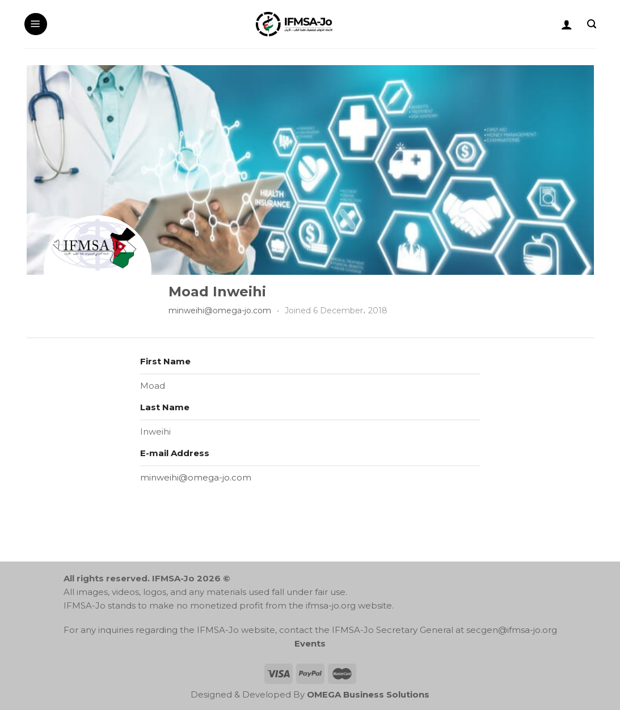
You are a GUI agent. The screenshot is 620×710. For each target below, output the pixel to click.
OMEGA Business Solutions (368, 694)
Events (310, 643)
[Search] (591, 24)
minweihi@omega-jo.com (219, 310)
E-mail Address (174, 453)
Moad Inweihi (217, 291)
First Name (165, 361)
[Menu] (35, 24)
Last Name (164, 407)
